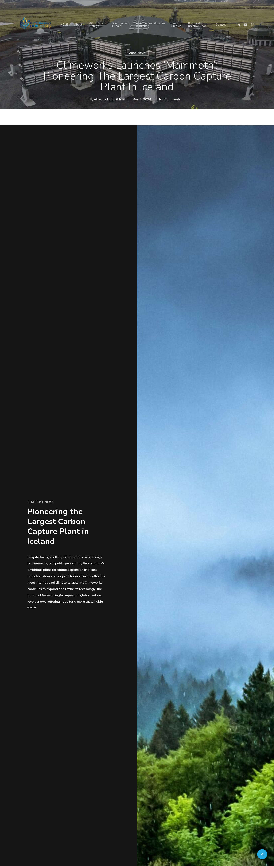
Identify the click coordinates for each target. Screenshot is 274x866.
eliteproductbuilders (109, 99)
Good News (136, 53)
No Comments (170, 99)
